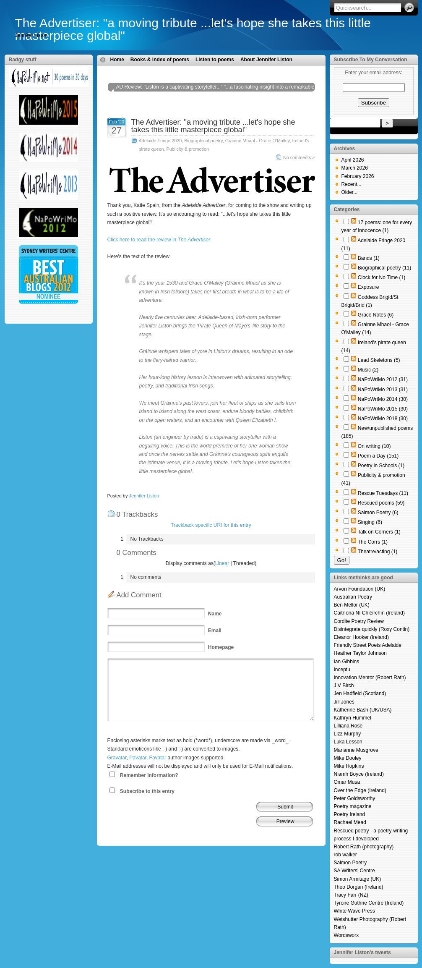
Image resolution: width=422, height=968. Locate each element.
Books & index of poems (159, 60)
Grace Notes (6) (375, 315)
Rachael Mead (350, 822)
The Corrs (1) (373, 542)
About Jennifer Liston (266, 60)
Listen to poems (214, 60)
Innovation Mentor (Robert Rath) (370, 677)
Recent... (351, 184)
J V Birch (344, 685)
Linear (222, 563)
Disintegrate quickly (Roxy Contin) (372, 629)
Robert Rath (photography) (364, 847)
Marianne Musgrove (356, 750)
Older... (349, 192)
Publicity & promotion (188, 149)
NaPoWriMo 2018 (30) (383, 418)
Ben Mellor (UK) (352, 605)
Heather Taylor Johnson (360, 653)
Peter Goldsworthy (354, 798)
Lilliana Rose (348, 726)
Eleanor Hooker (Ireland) (361, 637)
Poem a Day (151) (378, 456)
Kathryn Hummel (352, 718)
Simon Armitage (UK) (357, 879)
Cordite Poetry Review (359, 621)
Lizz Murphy (347, 734)
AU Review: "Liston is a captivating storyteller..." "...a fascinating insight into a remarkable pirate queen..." (215, 91)
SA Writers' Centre (354, 871)
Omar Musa (347, 782)
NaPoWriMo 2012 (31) (383, 379)
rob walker (345, 855)
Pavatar (137, 758)
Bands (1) (369, 258)
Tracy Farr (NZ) (351, 895)
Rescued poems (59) (381, 503)
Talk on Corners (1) (379, 532)
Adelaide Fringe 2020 (160, 140)
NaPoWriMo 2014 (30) (383, 399)
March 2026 (354, 168)
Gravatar (117, 758)
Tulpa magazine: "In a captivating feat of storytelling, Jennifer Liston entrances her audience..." (206, 108)
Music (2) (368, 370)
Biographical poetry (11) (384, 268)
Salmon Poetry (350, 863)
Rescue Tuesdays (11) (383, 493)
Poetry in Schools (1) (381, 465)
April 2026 (352, 160)
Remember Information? (149, 775)
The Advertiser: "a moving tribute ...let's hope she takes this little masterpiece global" (193, 29)
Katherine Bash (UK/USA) (363, 710)
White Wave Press (354, 911)
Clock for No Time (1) (381, 277)
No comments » (299, 157)
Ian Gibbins (346, 662)
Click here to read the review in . (159, 240)
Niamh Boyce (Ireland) (359, 774)
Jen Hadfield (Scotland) (360, 693)
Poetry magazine (353, 806)
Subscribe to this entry (147, 791)
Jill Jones (344, 702)
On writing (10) (374, 446)
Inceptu (342, 669)
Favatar (158, 758)
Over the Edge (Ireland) (360, 790)
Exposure (368, 287)
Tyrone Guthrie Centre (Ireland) (369, 903)
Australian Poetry (353, 597)
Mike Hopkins (349, 766)
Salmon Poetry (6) (378, 512)
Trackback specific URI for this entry (211, 525)
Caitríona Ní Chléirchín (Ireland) (369, 613)
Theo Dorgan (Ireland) (358, 887)
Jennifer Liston (144, 495)
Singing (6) (370, 522)
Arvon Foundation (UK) (360, 589)
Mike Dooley (348, 758)
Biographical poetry (203, 140)
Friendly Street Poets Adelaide (367, 645)
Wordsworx (346, 935)
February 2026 (357, 176)
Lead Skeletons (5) (379, 360)
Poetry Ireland (349, 814)
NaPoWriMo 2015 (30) (383, 409)
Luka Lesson (348, 742)
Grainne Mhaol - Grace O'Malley (257, 140)
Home (117, 60)
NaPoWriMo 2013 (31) (383, 389)
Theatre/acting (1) (378, 552)
